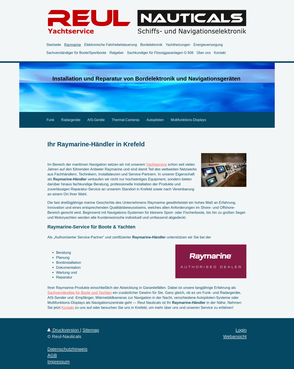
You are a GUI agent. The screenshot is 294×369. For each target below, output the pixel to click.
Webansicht (235, 336)
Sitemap (90, 329)
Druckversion (63, 329)
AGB (52, 355)
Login (241, 329)
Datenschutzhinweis (67, 348)
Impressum (58, 361)
